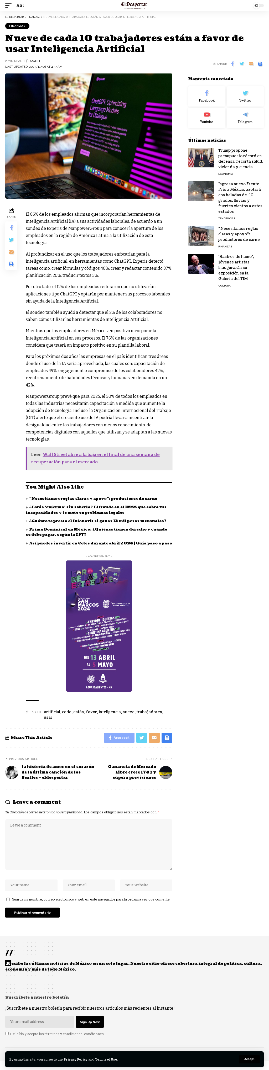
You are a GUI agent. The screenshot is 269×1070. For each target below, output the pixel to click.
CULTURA (224, 285)
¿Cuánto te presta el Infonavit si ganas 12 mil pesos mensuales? (100, 520)
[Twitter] (245, 96)
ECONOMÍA (225, 173)
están (78, 717)
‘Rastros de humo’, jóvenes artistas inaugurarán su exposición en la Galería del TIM (236, 267)
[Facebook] (206, 96)
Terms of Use (107, 1059)
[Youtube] (206, 118)
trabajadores (149, 717)
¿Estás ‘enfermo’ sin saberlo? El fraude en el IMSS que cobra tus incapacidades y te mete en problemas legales (99, 510)
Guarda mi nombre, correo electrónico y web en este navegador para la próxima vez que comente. (91, 907)
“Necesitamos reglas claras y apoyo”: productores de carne (94, 498)
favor (91, 717)
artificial (52, 717)
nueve (128, 717)
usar (48, 722)
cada (66, 717)
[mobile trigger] (9, 5)
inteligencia (110, 717)
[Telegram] (245, 118)
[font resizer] (20, 5)
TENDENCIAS (226, 218)
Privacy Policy (76, 1059)
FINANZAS (17, 25)
